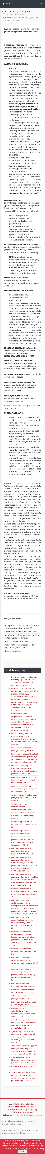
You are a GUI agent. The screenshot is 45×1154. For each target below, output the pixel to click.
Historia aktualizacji (13, 651)
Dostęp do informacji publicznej (22, 1109)
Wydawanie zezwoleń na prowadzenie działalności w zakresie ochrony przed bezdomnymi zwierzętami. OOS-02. (24, 922)
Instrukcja (12, 1104)
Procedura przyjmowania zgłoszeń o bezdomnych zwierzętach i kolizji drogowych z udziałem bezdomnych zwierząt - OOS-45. (24, 738)
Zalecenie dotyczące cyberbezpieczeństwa (22, 1115)
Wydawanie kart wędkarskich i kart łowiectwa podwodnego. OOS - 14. (23, 815)
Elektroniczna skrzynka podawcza (23, 1107)
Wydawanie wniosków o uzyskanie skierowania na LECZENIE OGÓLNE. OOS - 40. (22, 851)
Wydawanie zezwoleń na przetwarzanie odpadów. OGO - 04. (24, 951)
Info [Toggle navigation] (40, 3)
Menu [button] (6, 3)
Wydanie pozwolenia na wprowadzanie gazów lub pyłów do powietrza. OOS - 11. (24, 789)
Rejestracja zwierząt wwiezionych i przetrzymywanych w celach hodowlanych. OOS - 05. (24, 780)
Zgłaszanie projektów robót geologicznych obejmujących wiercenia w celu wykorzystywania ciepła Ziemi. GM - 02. (23, 1036)
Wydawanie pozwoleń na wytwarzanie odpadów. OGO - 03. (23, 824)
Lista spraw (24, 11)
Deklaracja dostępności (22, 1112)
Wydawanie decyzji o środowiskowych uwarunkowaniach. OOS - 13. (22, 807)
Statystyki (32, 1104)
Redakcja (22, 1104)
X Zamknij (22, 1152)
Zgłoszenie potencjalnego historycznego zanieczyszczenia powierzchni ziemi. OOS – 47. (24, 1060)
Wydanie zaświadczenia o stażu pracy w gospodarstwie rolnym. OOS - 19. (24, 798)
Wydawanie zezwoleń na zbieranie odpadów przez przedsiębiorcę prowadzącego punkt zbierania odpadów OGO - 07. (24, 974)
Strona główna (9, 11)
